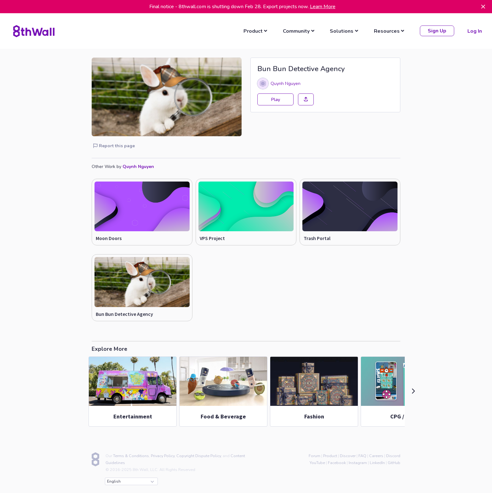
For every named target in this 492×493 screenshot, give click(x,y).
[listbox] (256, 30)
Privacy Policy (162, 454)
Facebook (337, 461)
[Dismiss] (483, 6)
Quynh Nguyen (285, 82)
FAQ (362, 454)
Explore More (109, 348)
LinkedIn (377, 461)
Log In (474, 30)
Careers (376, 454)
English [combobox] (130, 480)
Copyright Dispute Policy (198, 454)
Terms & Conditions (131, 454)
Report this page (114, 145)
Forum (314, 454)
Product (330, 454)
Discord (393, 454)
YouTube (317, 461)
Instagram (358, 461)
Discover (348, 454)
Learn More (322, 6)
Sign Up (436, 30)
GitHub (394, 461)
